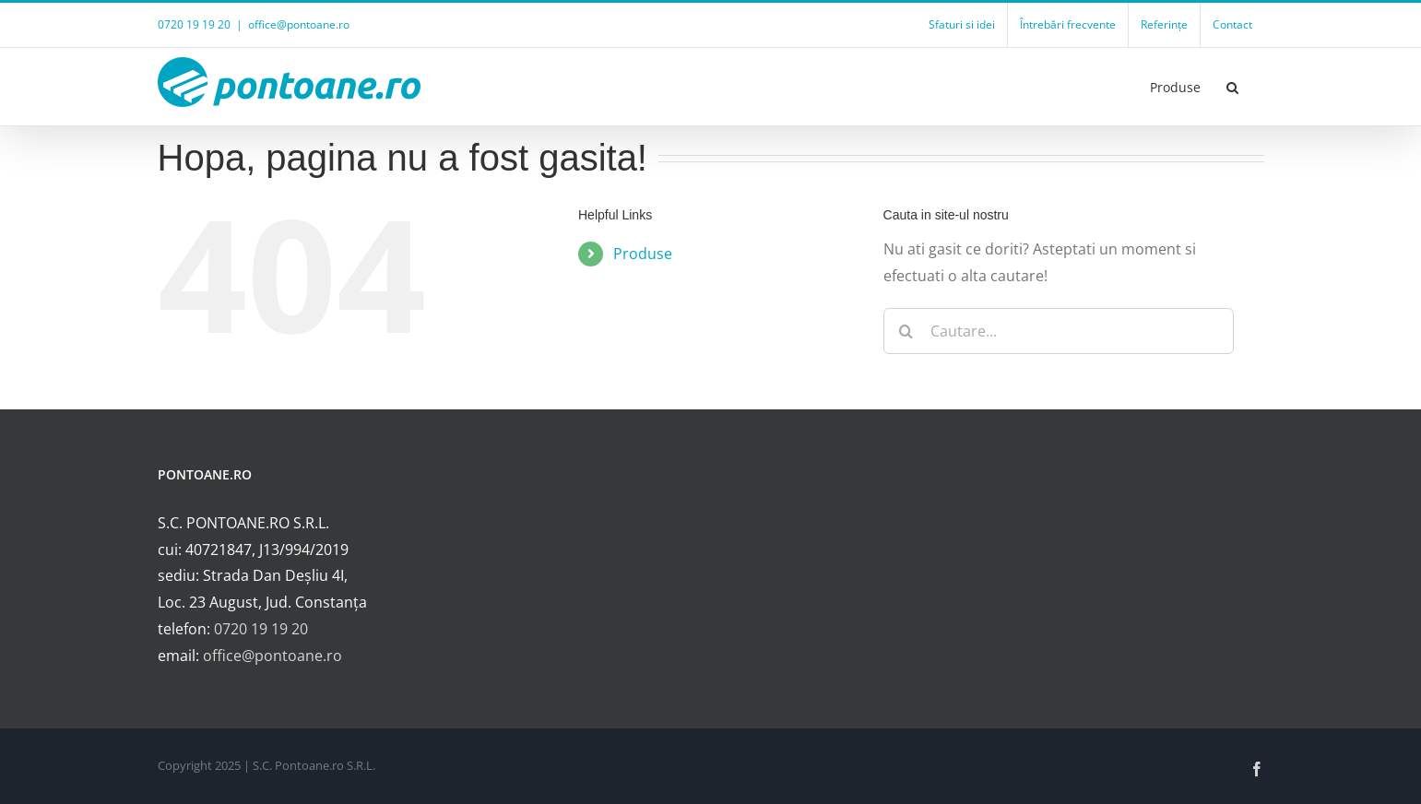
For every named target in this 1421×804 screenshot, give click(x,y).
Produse (642, 253)
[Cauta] (906, 331)
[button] (1232, 86)
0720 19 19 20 (261, 629)
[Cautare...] (1058, 331)
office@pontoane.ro (298, 24)
